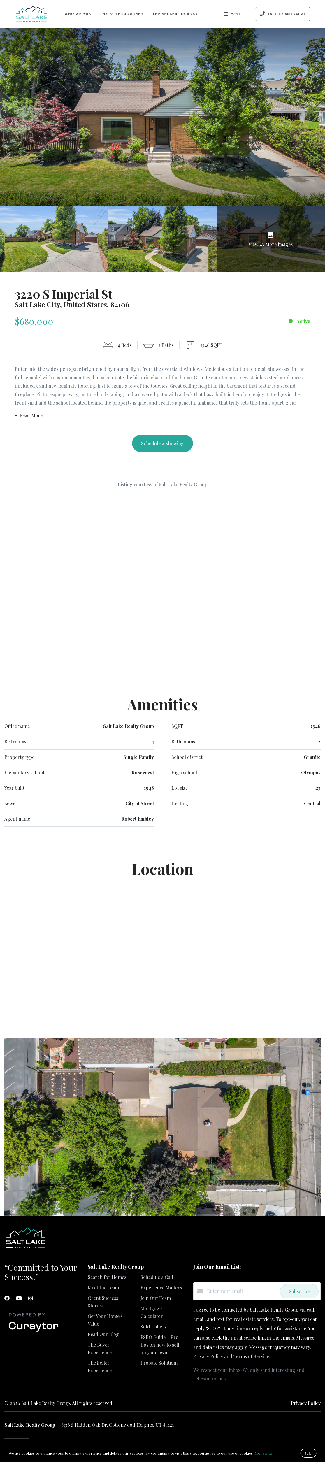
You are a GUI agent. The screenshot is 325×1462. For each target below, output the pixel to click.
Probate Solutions (159, 1363)
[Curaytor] (33, 1332)
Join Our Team (155, 1299)
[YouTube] (19, 1298)
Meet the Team (103, 1288)
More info (263, 1453)
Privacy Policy (306, 1403)
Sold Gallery (153, 1327)
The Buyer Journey (122, 14)
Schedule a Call (156, 1278)
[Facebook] (7, 1298)
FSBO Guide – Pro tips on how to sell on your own (159, 1345)
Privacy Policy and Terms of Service (231, 1357)
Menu (232, 14)
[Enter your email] (242, 1292)
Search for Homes (107, 1278)
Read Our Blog (103, 1335)
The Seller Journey (175, 14)
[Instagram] (30, 1298)
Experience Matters (161, 1288)
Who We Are (77, 14)
